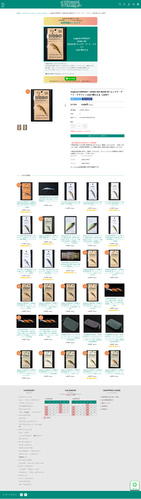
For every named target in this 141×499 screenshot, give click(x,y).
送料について (106, 403)
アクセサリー (23, 472)
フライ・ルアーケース (36, 472)
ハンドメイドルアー (42, 13)
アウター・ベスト (33, 469)
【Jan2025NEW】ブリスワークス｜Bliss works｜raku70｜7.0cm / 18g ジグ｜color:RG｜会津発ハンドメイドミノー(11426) (48, 333)
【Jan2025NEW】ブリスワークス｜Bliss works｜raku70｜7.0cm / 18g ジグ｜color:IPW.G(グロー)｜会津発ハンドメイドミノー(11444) (26, 333)
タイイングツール (24, 409)
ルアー (27, 432)
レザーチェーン (36, 451)
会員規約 (104, 406)
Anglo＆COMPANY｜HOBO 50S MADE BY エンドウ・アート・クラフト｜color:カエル (92, 371)
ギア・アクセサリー (25, 484)
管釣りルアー (37, 435)
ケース (21, 478)
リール (27, 400)
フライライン (35, 400)
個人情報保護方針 (107, 400)
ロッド (21, 400)
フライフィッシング (25, 397)
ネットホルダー (24, 451)
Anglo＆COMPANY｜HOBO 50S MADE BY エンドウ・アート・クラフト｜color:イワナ (70, 371)
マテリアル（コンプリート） (28, 421)
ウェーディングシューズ (36, 463)
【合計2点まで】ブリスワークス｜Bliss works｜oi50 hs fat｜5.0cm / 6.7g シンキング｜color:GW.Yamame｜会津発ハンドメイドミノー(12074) (92, 239)
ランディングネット (25, 442)
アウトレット (23, 475)
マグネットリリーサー (26, 448)
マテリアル (22, 418)
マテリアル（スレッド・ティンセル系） (30, 425)
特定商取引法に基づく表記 (110, 397)
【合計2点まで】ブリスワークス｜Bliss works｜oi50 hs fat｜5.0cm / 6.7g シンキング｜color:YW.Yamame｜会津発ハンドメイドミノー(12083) (70, 239)
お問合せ (104, 409)
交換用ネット (23, 457)
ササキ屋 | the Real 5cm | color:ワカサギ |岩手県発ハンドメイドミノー (114, 203)
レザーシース (23, 454)
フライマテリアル (24, 415)
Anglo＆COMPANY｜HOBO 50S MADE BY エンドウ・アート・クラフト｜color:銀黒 (48, 371)
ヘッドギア (22, 469)
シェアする (87, 99)
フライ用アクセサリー (26, 406)
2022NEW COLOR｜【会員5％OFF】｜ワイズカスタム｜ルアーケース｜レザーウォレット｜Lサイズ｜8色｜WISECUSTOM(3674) (114, 338)
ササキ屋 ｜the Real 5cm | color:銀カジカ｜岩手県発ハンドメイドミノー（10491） (26, 271)
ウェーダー (22, 463)
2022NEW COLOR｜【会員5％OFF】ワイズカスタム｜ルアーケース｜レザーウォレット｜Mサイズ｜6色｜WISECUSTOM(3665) (92, 338)
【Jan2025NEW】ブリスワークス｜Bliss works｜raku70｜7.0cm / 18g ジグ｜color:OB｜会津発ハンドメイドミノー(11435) (114, 302)
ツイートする (75, 99)
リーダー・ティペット (26, 403)
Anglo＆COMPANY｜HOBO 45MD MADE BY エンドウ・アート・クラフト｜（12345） (48, 237)
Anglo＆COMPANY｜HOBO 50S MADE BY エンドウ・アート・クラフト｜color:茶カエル (114, 371)
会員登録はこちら (70, 22)
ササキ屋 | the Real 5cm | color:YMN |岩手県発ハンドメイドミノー (92, 203)
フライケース (36, 412)
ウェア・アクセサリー (26, 466)
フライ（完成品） (24, 412)
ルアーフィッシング (28, 13)
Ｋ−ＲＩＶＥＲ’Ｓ (10, 495)
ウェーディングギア (25, 460)
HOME (18, 13)
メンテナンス (33, 454)
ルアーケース (23, 439)
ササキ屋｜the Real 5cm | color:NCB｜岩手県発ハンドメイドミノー (70, 203)
